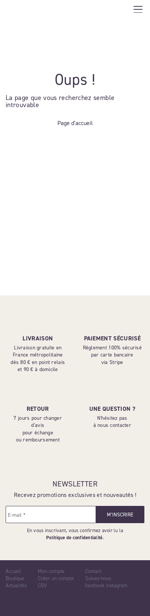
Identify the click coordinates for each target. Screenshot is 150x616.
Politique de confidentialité (74, 537)
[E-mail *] (51, 514)
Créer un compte (56, 578)
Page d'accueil (75, 123)
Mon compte (51, 571)
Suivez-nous (98, 578)
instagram (117, 585)
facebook (95, 585)
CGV (42, 585)
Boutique (15, 578)
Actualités (16, 585)
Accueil (13, 571)
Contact (93, 571)
